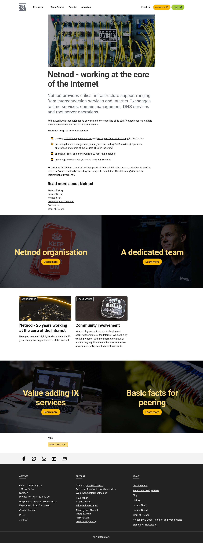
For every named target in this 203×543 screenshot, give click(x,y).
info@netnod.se (94, 485)
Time (68, 159)
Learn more (51, 261)
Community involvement (61, 201)
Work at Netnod (56, 209)
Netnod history (55, 190)
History (136, 500)
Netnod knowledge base (146, 490)
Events (72, 7)
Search (144, 7)
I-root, (68, 154)
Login (176, 7)
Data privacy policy (86, 521)
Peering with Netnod (87, 510)
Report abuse (83, 501)
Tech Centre (57, 7)
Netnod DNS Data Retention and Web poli (155, 520)
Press (22, 515)
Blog (135, 495)
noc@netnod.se (107, 489)
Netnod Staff (55, 197)
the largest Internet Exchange (113, 138)
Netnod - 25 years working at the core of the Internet (43, 328)
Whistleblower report (87, 505)
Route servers (83, 514)
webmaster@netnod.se (94, 493)
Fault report (82, 498)
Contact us (160, 7)
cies (180, 520)
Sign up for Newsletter (145, 524)
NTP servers (82, 517)
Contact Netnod (27, 510)
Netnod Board (55, 194)
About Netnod (57, 444)
